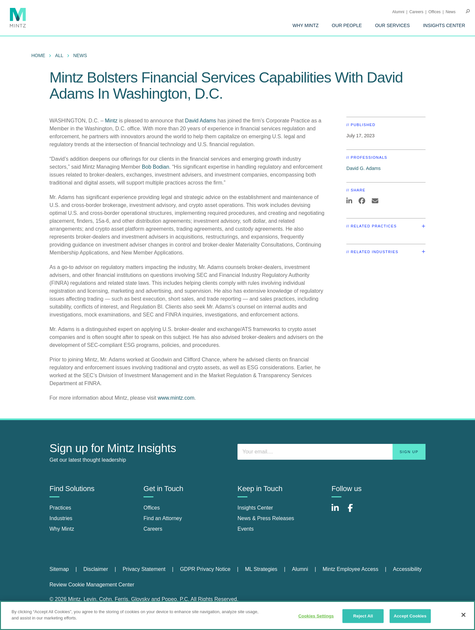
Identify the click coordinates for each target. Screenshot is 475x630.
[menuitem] (306, 25)
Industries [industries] (60, 518)
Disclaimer (95, 569)
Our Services (392, 25)
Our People (347, 25)
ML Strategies (261, 569)
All (59, 55)
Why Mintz (306, 25)
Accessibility (407, 569)
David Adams (200, 120)
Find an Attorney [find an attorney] (162, 518)
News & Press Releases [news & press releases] (266, 518)
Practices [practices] (60, 508)
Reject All (363, 615)
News (451, 12)
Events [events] (246, 529)
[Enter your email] (332, 452)
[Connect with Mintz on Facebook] (354, 511)
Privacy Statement (144, 569)
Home (38, 55)
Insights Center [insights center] (255, 508)
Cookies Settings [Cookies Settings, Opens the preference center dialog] (316, 615)
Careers (416, 12)
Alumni (398, 12)
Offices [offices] (151, 508)
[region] (237, 615)
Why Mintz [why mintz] (61, 529)
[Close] (463, 615)
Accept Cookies (410, 615)
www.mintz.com (176, 398)
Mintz (112, 120)
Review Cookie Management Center (91, 584)
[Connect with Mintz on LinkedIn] (338, 511)
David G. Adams (363, 168)
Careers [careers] (152, 529)
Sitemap (59, 569)
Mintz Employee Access (350, 569)
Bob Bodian (155, 167)
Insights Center (444, 25)
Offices (434, 12)
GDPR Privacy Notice (205, 569)
